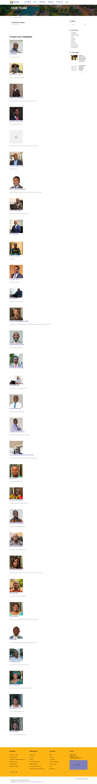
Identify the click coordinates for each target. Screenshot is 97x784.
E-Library (73, 39)
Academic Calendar (13, 757)
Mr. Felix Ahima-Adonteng (16, 546)
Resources (73, 43)
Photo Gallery (74, 45)
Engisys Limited (84, 778)
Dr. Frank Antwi (13, 639)
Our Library (52, 757)
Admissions (42, 2)
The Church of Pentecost (54, 761)
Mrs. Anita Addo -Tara (15, 708)
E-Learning (73, 33)
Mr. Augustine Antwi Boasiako (17, 523)
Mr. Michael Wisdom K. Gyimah (17, 344)
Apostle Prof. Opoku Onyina (16, 121)
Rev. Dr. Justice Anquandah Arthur (18, 189)
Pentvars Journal (53, 764)
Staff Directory (74, 47)
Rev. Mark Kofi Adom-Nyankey (17, 367)
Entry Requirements (13, 764)
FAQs (51, 766)
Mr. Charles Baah (14, 298)
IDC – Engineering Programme (35, 766)
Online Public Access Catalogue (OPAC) (37, 768)
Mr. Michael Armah (14, 233)
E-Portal (73, 41)
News (66, 2)
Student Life (59, 2)
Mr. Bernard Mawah (14, 593)
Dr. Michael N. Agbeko (15, 255)
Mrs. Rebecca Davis (14, 731)
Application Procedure (14, 754)
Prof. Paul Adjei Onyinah (15, 210)
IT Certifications (75, 35)
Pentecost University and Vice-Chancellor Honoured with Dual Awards (82, 58)
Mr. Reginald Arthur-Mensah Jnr (17, 431)
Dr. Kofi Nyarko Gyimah (15, 661)
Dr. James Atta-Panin (14, 385)
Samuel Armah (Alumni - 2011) (22, 781)
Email (72, 37)
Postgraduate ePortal (34, 764)
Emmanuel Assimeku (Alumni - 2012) (36, 781)
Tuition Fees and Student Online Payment (17, 759)
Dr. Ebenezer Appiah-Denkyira (17, 165)
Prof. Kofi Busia (13, 54)
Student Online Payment (14, 766)
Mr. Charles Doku (14, 478)
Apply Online (27, 2)
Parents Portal (32, 754)
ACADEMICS (50, 2)
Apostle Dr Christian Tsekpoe (16, 97)
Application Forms (13, 761)
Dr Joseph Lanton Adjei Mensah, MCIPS (19, 321)
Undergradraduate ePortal (34, 761)
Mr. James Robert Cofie (15, 408)
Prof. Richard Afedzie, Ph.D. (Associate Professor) (22, 455)
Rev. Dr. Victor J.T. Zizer (15, 74)
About (35, 2)
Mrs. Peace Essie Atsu (15, 685)
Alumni (51, 754)
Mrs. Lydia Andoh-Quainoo (16, 569)
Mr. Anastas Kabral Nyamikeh (16, 500)
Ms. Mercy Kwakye (14, 616)
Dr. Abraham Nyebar (14, 279)
